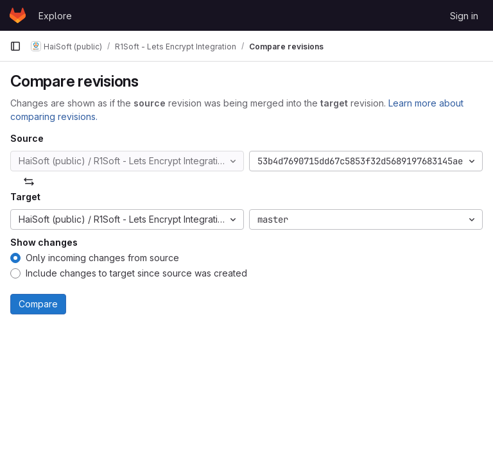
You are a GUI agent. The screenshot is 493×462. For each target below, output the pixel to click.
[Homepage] (17, 15)
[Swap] (28, 181)
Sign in (464, 15)
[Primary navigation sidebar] (15, 46)
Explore (55, 15)
